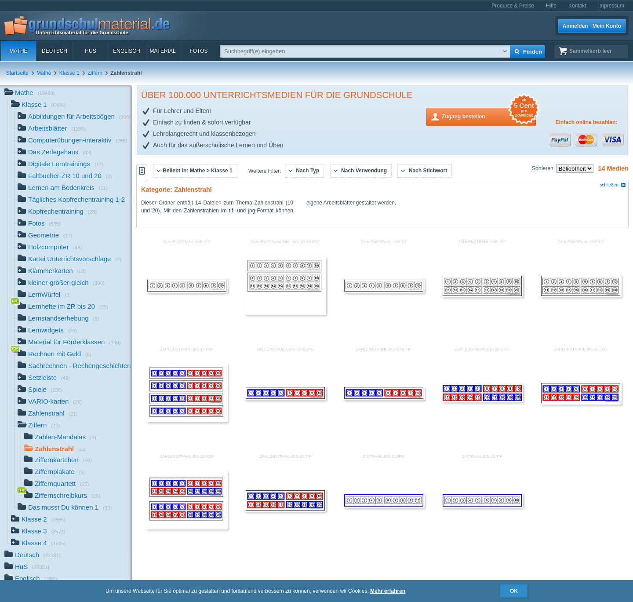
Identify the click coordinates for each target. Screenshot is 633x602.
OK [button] (514, 591)
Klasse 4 (38, 543)
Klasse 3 (38, 531)
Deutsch (54, 51)
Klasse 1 (69, 73)
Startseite (17, 73)
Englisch (126, 51)
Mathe (18, 51)
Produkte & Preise (512, 6)
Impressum (611, 6)
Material (162, 51)
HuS (90, 51)
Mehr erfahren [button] (387, 591)
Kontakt (577, 6)
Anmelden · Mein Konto (592, 26)
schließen (613, 184)
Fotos (198, 51)
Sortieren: (544, 168)
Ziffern (94, 73)
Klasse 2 (38, 519)
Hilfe (551, 6)
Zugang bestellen (489, 116)
